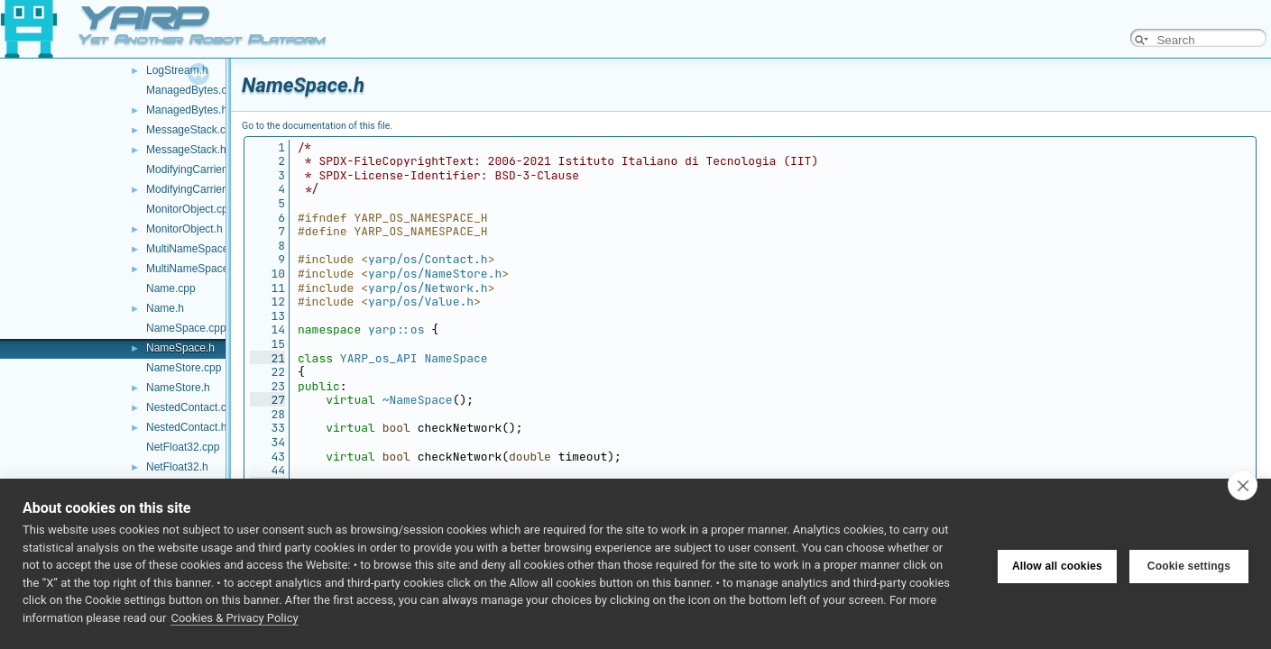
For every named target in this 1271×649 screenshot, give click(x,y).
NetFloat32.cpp (182, 447)
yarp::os (396, 329)
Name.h (165, 308)
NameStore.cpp (183, 367)
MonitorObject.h (184, 229)
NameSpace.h (180, 348)
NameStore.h (178, 387)
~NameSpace (417, 399)
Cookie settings (1188, 564)
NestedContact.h (186, 427)
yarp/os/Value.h (421, 301)
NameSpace (455, 358)
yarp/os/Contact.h (428, 259)
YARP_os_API (379, 358)
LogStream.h (177, 70)
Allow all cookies (1057, 564)
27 (267, 399)
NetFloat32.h (177, 467)
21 (267, 358)
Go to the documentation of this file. (317, 126)
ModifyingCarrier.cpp (195, 169)
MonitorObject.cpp (190, 209)
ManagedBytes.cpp (192, 90)
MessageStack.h (186, 149)
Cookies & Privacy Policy (234, 618)
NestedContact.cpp (192, 407)
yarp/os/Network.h (428, 288)
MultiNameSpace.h (191, 268)
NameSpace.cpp (186, 328)
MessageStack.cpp (191, 129)
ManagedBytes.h (186, 110)
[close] (1242, 485)
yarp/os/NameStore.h (435, 273)
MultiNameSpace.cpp (197, 248)
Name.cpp (171, 288)
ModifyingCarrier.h (190, 189)
